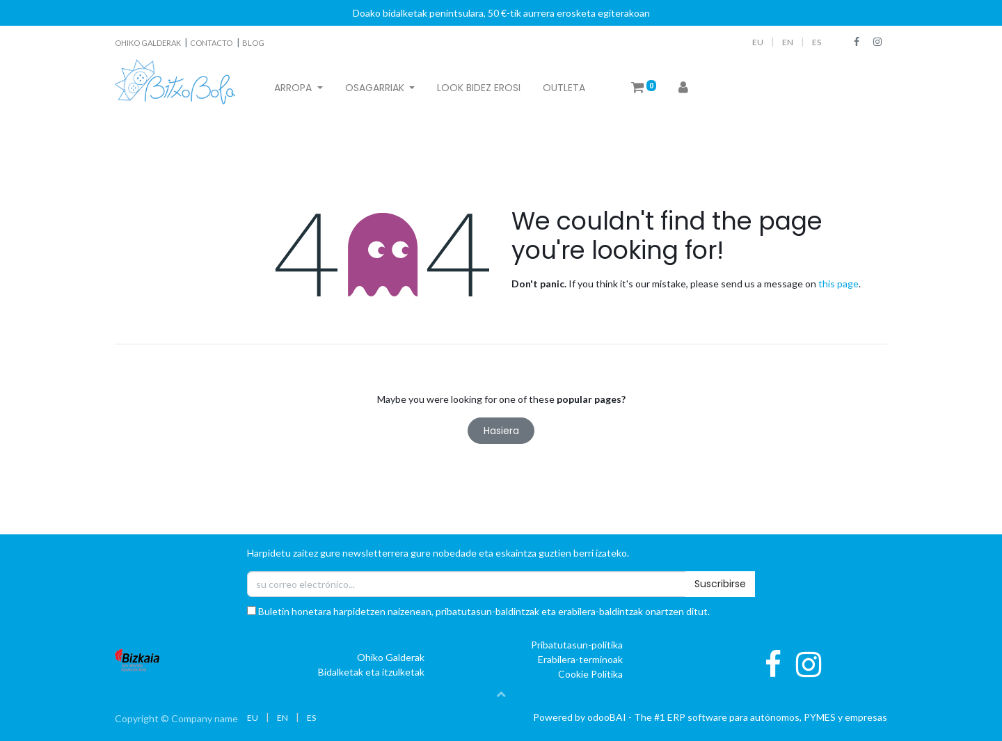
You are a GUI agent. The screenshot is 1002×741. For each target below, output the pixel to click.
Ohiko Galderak (390, 657)
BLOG (253, 42)
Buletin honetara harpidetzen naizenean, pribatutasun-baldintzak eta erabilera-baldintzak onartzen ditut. (478, 611)
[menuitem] (478, 88)
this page (838, 283)
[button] (501, 693)
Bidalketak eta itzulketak (371, 672)
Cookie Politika (590, 674)
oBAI (607, 717)
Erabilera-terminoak (580, 659)
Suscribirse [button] (720, 584)
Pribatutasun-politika (577, 645)
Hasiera (501, 431)
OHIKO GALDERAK (148, 42)
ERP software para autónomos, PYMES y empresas (777, 717)
